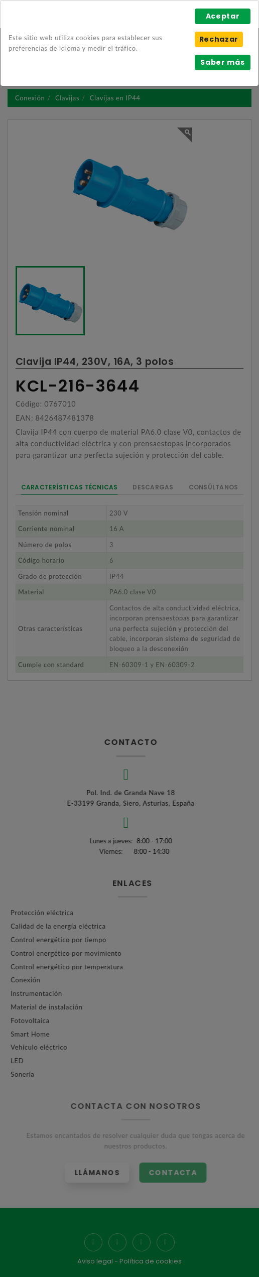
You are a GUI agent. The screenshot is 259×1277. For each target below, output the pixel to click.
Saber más (222, 62)
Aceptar (223, 16)
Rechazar (218, 39)
